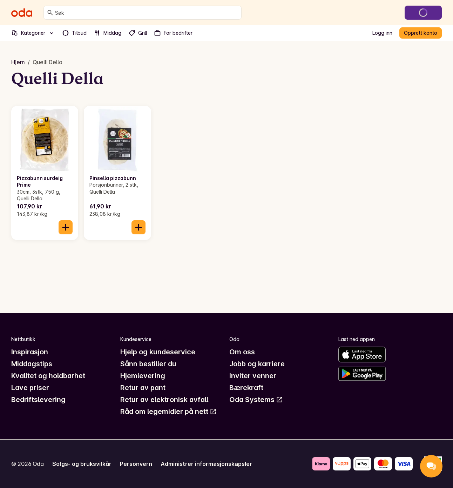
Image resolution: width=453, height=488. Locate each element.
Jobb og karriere (257, 364)
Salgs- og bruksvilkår (81, 463)
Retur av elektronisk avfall (164, 399)
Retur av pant (142, 387)
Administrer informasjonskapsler (206, 463)
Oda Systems (256, 399)
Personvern (136, 463)
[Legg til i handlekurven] (66, 227)
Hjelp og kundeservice (157, 352)
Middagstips (31, 364)
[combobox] (146, 12)
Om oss (242, 352)
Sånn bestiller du (148, 364)
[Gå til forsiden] (21, 12)
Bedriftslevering (38, 399)
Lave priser (30, 387)
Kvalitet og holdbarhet (48, 376)
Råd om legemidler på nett (168, 411)
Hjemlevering (142, 376)
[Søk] (50, 12)
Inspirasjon (29, 352)
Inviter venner (252, 376)
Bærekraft (246, 387)
